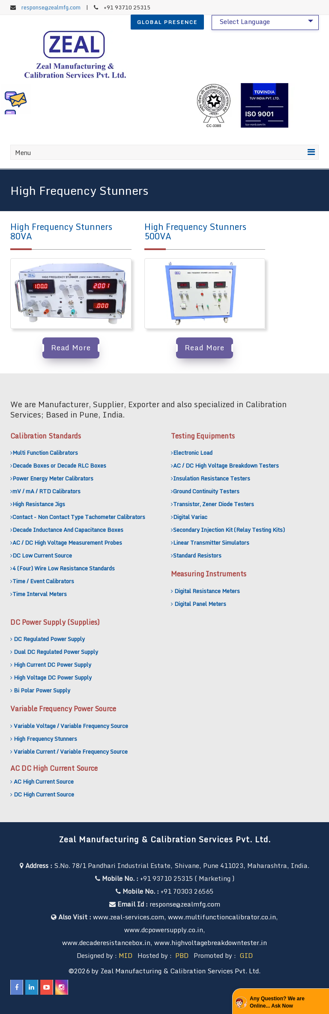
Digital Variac (190, 517)
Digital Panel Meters (200, 603)
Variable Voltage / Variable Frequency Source (71, 726)
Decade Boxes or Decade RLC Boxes (59, 465)
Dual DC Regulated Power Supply (56, 651)
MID (125, 955)
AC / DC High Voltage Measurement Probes (67, 542)
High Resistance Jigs (38, 504)
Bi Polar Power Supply (42, 690)
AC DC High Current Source (54, 768)
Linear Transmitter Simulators (211, 542)
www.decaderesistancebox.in (106, 942)
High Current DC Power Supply (52, 664)
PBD (181, 955)
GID (245, 955)
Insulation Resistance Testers (211, 478)
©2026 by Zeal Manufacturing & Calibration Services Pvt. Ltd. (164, 971)
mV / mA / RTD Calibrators (46, 491)
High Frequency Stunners (45, 738)
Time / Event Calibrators (43, 581)
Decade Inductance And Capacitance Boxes (67, 529)
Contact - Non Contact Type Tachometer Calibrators (78, 517)
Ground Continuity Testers (206, 491)
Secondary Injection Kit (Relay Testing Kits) (229, 529)
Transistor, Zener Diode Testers (213, 504)
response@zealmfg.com (51, 7)
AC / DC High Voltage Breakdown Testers (226, 465)
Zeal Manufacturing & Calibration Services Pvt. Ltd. (165, 839)
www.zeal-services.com (128, 917)
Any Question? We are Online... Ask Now (277, 1002)
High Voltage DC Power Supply (53, 677)
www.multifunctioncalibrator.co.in (222, 917)
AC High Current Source (44, 781)
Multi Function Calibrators (45, 452)
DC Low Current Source (42, 555)
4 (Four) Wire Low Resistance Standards (63, 568)
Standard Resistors (197, 555)
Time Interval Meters (39, 594)
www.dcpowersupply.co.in (163, 930)
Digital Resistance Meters (207, 591)
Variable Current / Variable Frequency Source (71, 751)
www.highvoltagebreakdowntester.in (210, 942)
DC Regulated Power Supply (49, 639)
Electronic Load (192, 452)
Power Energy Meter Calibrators (52, 478)
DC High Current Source (44, 794)
